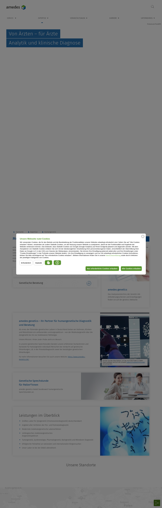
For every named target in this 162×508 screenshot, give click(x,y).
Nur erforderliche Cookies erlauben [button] (100, 269)
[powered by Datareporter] (143, 238)
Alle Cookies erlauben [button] (130, 269)
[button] (26, 262)
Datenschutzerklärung (113, 255)
